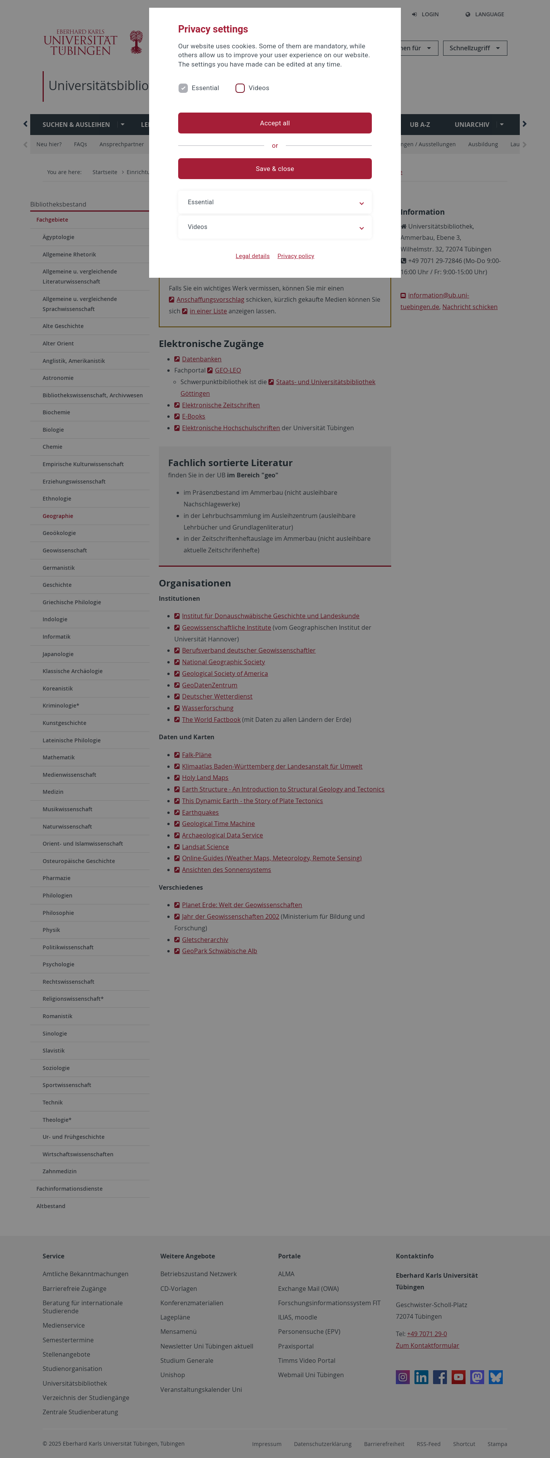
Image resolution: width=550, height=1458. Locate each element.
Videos (259, 88)
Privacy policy (295, 256)
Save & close (275, 169)
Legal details (253, 256)
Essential (205, 88)
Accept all (275, 123)
